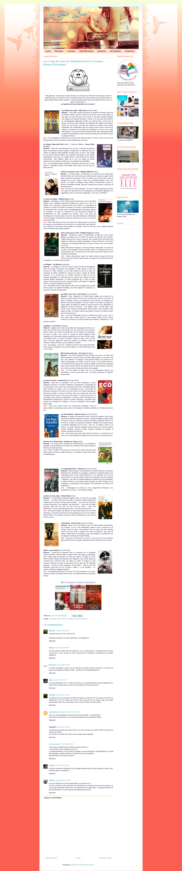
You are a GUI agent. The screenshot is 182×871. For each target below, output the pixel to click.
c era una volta (54, 744)
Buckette (52, 695)
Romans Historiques (80, 619)
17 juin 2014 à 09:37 (67, 744)
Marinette (52, 665)
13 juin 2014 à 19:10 (73, 712)
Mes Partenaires (115, 51)
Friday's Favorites (67, 619)
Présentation (59, 51)
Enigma (51, 765)
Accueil (48, 51)
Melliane (52, 630)
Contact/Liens (129, 51)
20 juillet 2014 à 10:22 (63, 780)
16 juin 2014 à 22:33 (63, 727)
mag (50, 680)
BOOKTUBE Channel (86, 51)
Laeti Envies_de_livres (57, 712)
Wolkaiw (52, 780)
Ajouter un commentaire (53, 798)
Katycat (51, 648)
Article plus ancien (105, 858)
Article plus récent (51, 858)
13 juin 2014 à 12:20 (63, 695)
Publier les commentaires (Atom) (83, 865)
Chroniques (71, 51)
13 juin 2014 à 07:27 (62, 630)
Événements (102, 51)
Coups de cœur (55, 619)
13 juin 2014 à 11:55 (60, 680)
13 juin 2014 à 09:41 (63, 665)
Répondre (52, 641)
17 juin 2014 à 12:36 (62, 765)
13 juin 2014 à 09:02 (62, 648)
